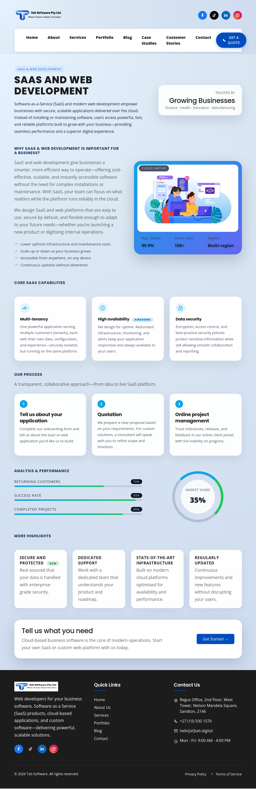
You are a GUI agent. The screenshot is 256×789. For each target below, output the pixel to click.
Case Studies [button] (149, 40)
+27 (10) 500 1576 (193, 721)
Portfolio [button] (105, 37)
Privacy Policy (195, 774)
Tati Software (36, 774)
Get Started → (215, 639)
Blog (98, 731)
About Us (102, 708)
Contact (203, 37)
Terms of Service (229, 774)
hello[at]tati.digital (193, 731)
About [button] (54, 37)
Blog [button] (127, 37)
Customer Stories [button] (176, 40)
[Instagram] (237, 15)
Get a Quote (231, 40)
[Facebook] (202, 15)
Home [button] (32, 37)
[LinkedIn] (225, 15)
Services (78, 37)
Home (99, 700)
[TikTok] (214, 15)
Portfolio (102, 723)
